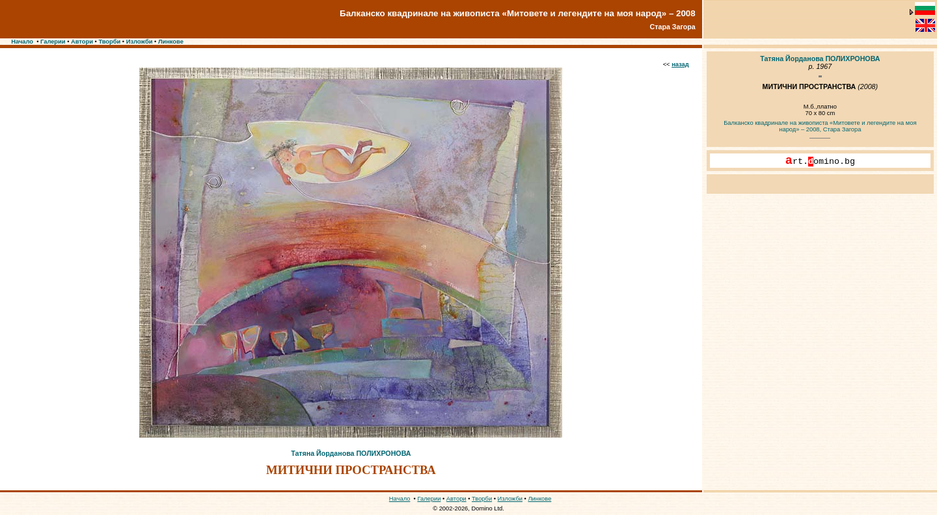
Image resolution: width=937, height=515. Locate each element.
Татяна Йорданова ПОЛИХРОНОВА (351, 453)
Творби (109, 41)
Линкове (170, 41)
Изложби (139, 41)
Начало (22, 41)
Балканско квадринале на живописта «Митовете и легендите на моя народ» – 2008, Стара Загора (820, 126)
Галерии (53, 41)
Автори (82, 41)
